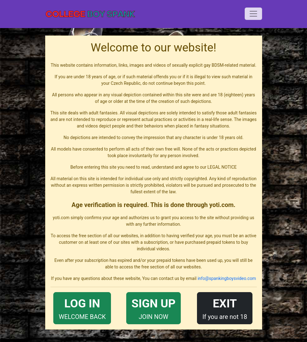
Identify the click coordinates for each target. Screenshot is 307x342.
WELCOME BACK (82, 307)
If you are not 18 (224, 307)
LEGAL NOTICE (222, 167)
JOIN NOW (153, 307)
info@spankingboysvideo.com (227, 278)
